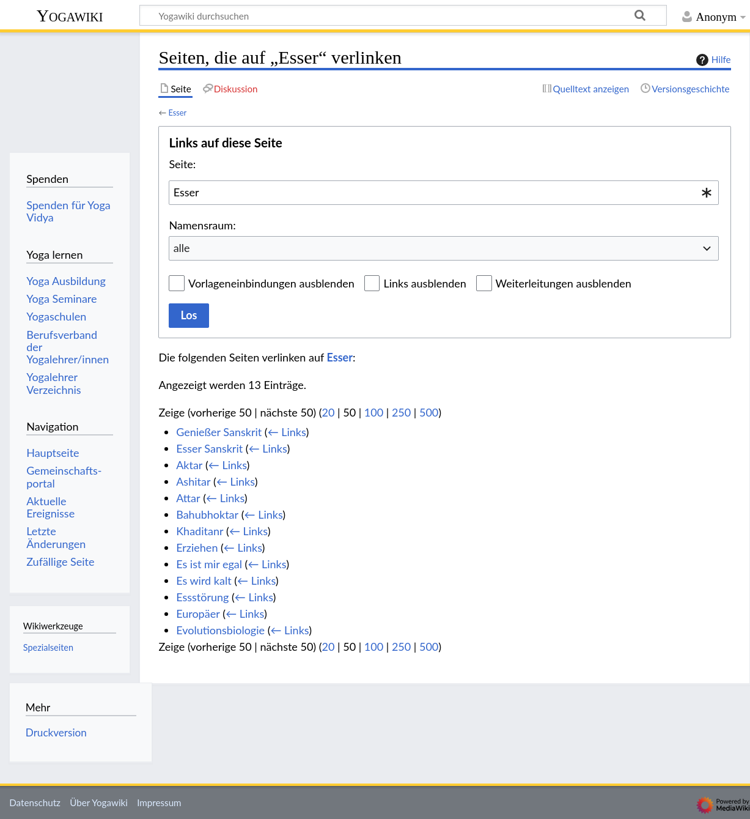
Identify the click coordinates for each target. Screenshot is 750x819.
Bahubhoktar (207, 514)
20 (328, 412)
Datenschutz (35, 802)
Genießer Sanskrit (219, 432)
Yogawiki (70, 15)
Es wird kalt (203, 580)
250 (401, 412)
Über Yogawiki (99, 802)
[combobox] (444, 192)
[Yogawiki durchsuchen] (403, 15)
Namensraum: (202, 225)
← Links (287, 432)
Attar (188, 498)
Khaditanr (199, 531)
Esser (177, 112)
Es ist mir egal (209, 564)
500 (428, 412)
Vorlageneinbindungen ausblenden (271, 283)
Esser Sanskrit (209, 448)
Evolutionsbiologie (220, 630)
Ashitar (193, 481)
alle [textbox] (182, 247)
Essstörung (202, 597)
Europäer (198, 613)
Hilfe (712, 60)
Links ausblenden (424, 283)
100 (373, 412)
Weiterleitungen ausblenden (563, 283)
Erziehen (197, 547)
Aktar (189, 465)
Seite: (182, 164)
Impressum (159, 802)
